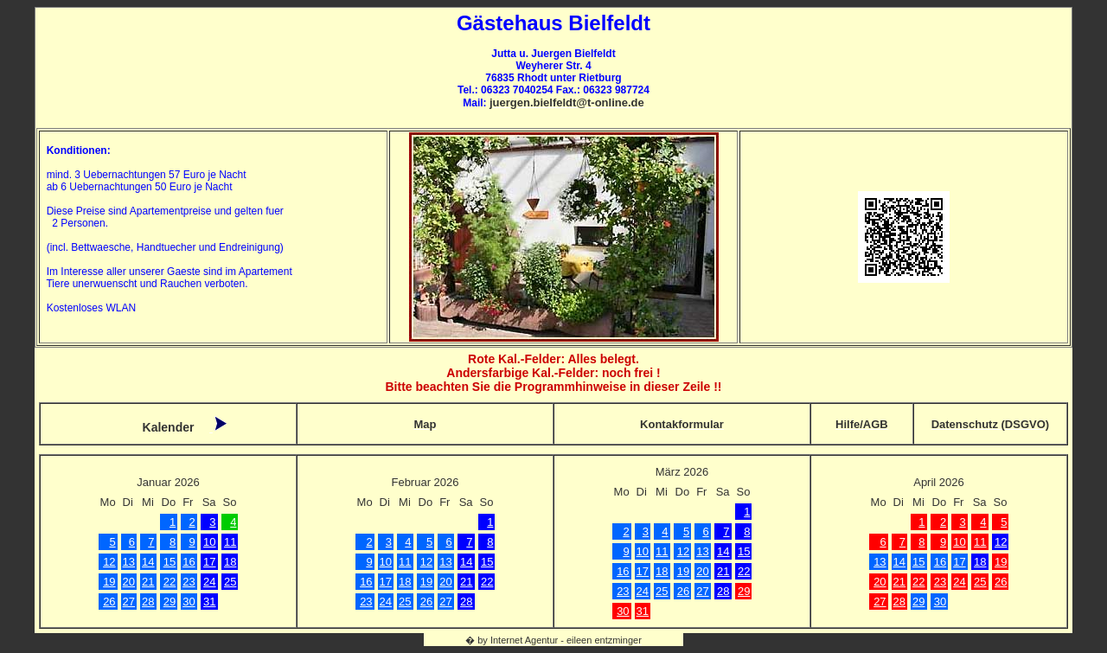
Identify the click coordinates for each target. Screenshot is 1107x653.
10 (209, 541)
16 (188, 561)
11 (230, 541)
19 (109, 581)
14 (148, 561)
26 (109, 601)
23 (188, 581)
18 (230, 561)
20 (129, 581)
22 (169, 581)
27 (129, 601)
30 (188, 601)
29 (169, 601)
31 (209, 601)
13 (129, 561)
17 (209, 561)
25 (230, 581)
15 (169, 561)
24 (209, 581)
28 (148, 601)
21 (148, 581)
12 (109, 561)
